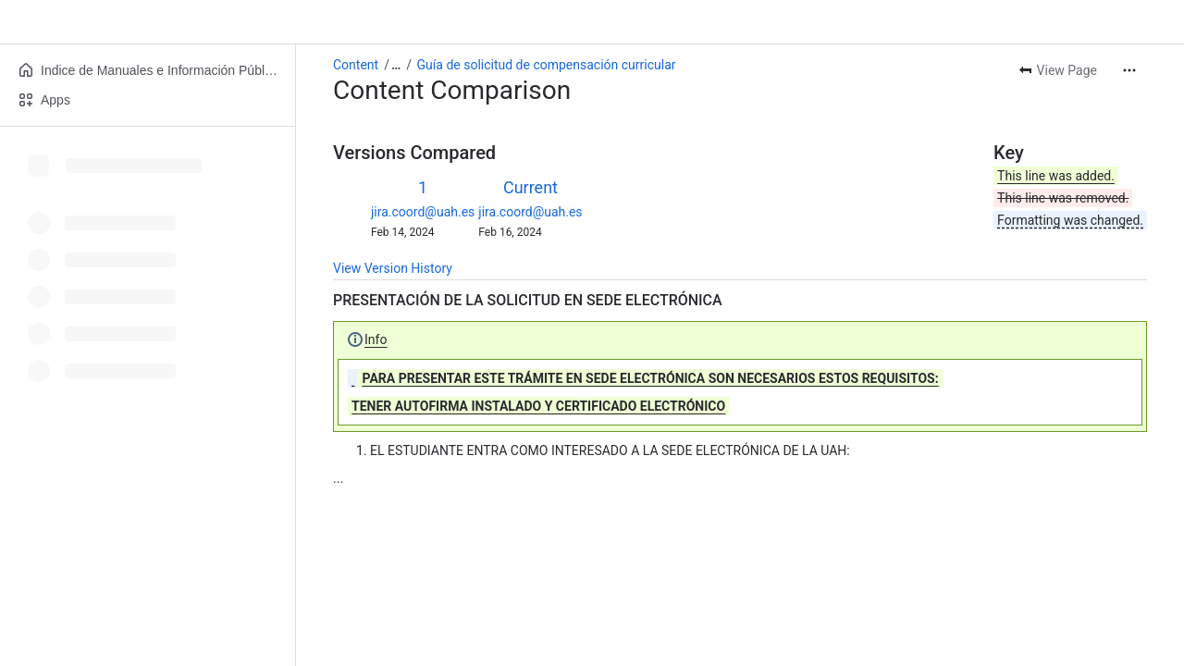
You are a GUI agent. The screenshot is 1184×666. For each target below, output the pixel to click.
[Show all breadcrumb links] (396, 65)
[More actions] (1129, 70)
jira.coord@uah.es (423, 211)
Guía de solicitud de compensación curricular (546, 64)
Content (355, 64)
